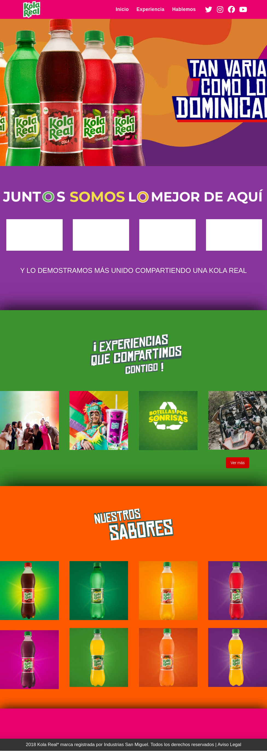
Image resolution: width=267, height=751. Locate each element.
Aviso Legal (229, 744)
